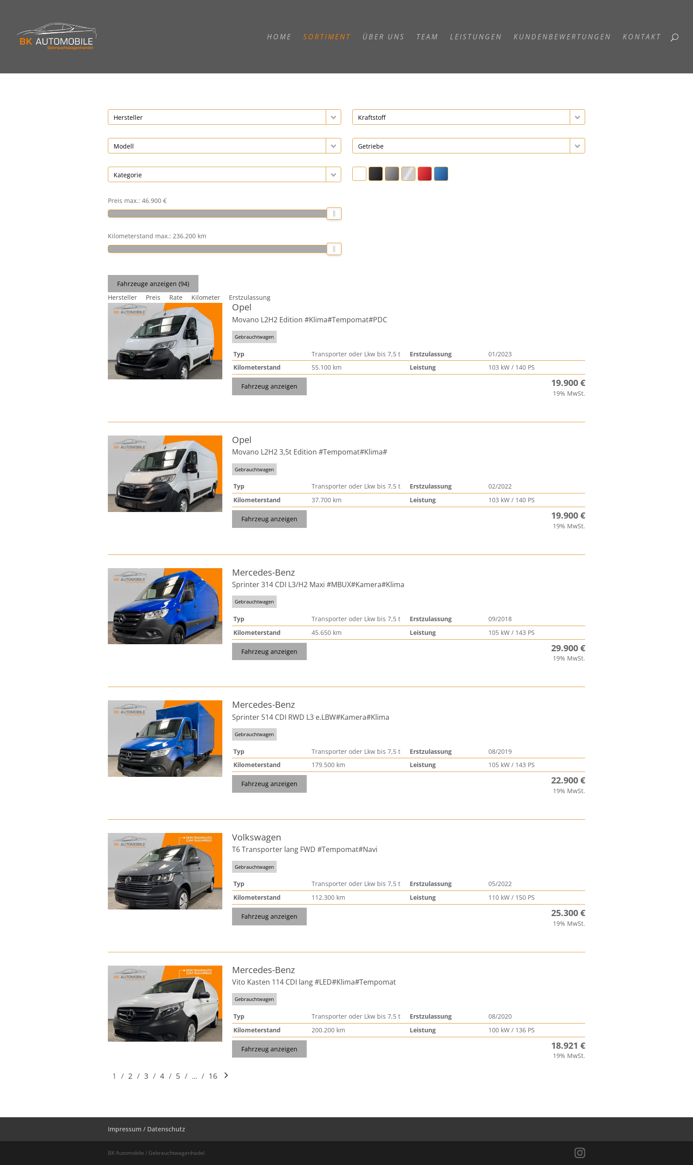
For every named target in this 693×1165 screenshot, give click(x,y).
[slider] (334, 213)
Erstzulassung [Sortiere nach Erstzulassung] (249, 297)
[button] (333, 117)
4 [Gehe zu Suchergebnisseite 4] (162, 1076)
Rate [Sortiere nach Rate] (176, 297)
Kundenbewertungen (562, 38)
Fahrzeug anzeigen (269, 386)
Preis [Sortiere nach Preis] (153, 297)
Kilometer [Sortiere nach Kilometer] (205, 297)
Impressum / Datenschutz (146, 1129)
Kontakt (642, 38)
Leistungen (476, 38)
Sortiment (327, 38)
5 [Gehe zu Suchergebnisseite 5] (178, 1076)
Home (279, 38)
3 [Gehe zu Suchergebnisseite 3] (146, 1076)
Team (427, 38)
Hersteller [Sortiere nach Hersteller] (122, 297)
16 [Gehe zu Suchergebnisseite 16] (213, 1076)
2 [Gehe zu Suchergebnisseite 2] (130, 1076)
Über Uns (383, 38)
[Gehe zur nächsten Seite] (226, 1076)
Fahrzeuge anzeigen (153, 283)
